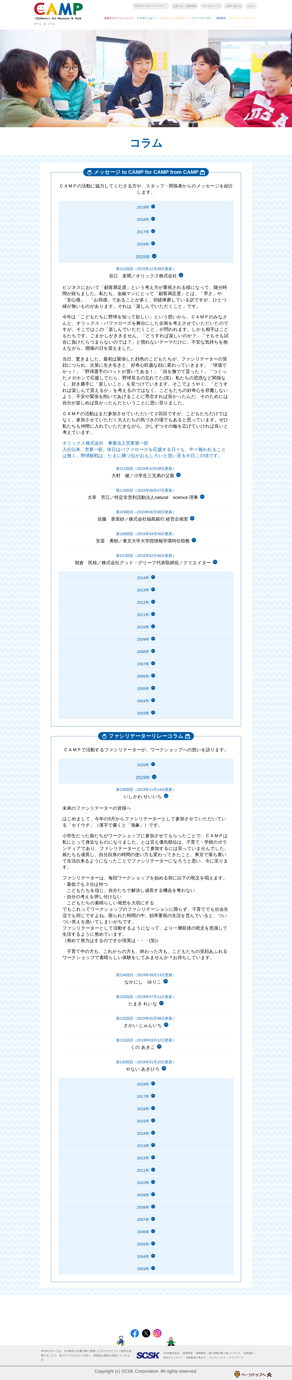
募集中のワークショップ (118, 19)
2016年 (143, 248)
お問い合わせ (234, 7)
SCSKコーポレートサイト (149, 6)
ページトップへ (243, 1374)
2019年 (143, 209)
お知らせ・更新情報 (184, 7)
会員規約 (248, 1353)
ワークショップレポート (173, 19)
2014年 (143, 583)
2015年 (143, 1138)
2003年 (143, 726)
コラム (251, 7)
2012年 (143, 609)
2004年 (143, 713)
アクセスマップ (211, 7)
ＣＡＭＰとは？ (146, 19)
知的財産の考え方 (195, 1357)
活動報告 (221, 19)
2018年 (143, 222)
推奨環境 (188, 1353)
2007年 (143, 674)
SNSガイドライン (173, 1357)
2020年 (143, 779)
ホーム (38, 25)
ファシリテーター (201, 19)
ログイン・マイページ (243, 19)
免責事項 (201, 1353)
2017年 (143, 235)
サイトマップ (236, 1357)
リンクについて (217, 1357)
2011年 (143, 622)
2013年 (143, 596)
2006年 (143, 687)
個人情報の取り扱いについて (224, 1353)
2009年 (143, 648)
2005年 (143, 700)
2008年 (143, 661)
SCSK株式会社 (171, 1353)
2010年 (143, 635)
